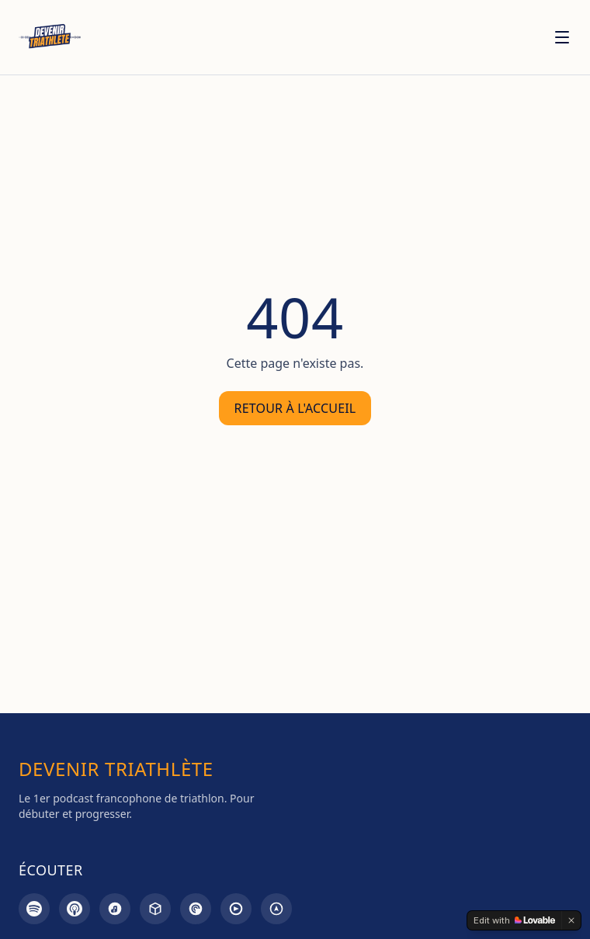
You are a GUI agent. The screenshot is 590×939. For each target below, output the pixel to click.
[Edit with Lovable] (514, 920)
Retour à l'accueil (295, 408)
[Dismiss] (571, 920)
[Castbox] (155, 908)
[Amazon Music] (114, 908)
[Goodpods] (236, 908)
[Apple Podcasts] (74, 908)
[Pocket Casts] (195, 908)
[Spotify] (34, 908)
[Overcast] (276, 908)
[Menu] (562, 37)
